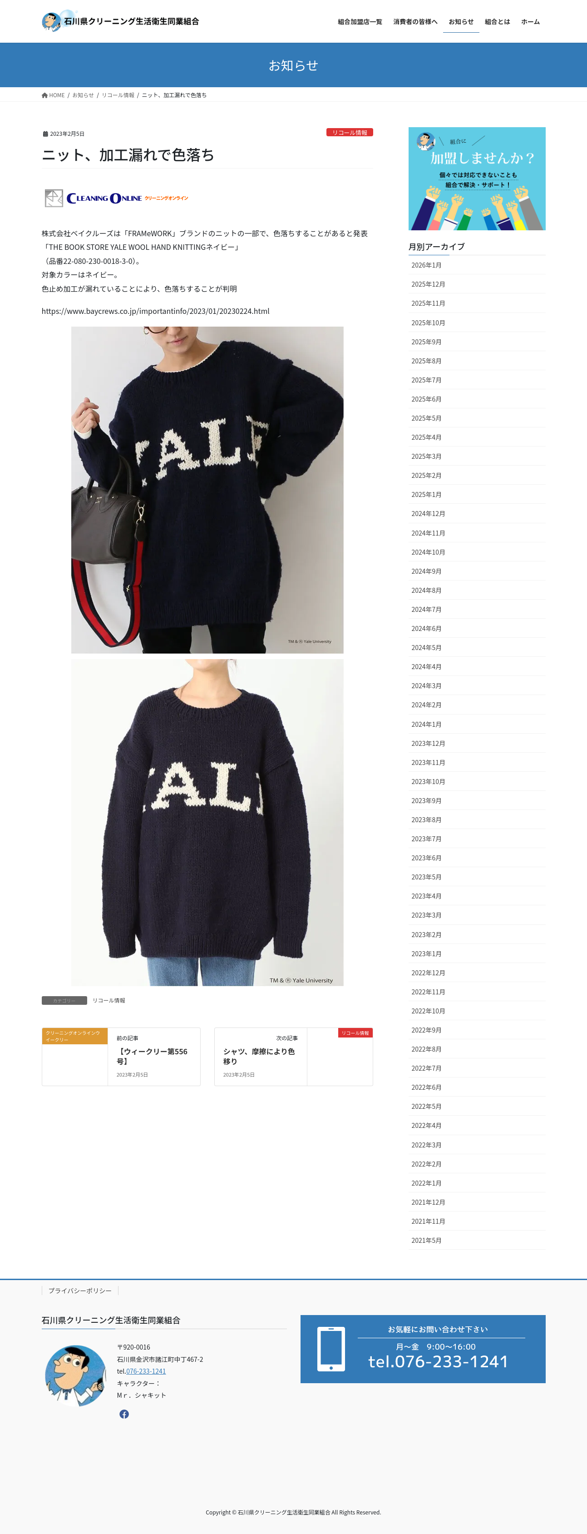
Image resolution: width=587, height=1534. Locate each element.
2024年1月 (427, 724)
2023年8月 (427, 819)
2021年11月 (429, 1221)
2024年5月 (427, 647)
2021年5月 (427, 1240)
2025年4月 (427, 437)
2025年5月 (427, 417)
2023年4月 (427, 895)
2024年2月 (427, 704)
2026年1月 (427, 264)
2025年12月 (429, 283)
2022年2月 (427, 1163)
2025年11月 (429, 303)
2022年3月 (427, 1144)
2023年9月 (427, 800)
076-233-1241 (146, 1370)
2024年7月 (427, 609)
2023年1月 (427, 953)
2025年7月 (427, 379)
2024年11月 (429, 532)
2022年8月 (427, 1048)
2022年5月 (427, 1106)
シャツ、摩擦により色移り (259, 1056)
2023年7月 (427, 838)
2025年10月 (429, 322)
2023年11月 (429, 762)
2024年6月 (427, 628)
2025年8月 (427, 360)
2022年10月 (429, 1010)
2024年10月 (429, 551)
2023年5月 (427, 876)
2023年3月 (427, 914)
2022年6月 (427, 1087)
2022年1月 (427, 1182)
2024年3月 (427, 685)
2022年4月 (427, 1125)
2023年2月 (427, 934)
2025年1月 (427, 494)
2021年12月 (429, 1201)
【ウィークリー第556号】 (152, 1056)
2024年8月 (427, 590)
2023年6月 (427, 857)
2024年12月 (429, 513)
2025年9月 (427, 341)
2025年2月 (427, 475)
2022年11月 (429, 991)
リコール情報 (349, 132)
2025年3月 (427, 456)
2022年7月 (427, 1067)
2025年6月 (427, 398)
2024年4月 (427, 666)
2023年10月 (429, 781)
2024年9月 (427, 571)
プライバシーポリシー (80, 1290)
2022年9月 (427, 1029)
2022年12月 (429, 972)
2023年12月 (429, 743)
